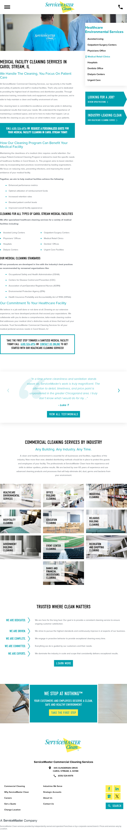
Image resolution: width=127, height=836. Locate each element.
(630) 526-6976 (19, 128)
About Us (47, 798)
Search (114, 806)
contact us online (50, 344)
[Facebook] (109, 788)
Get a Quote (10, 804)
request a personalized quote (47, 128)
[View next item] (118, 390)
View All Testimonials (63, 414)
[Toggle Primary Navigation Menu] (7, 7)
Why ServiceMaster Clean (16, 792)
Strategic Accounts (52, 792)
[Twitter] (117, 796)
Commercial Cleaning (14, 786)
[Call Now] (120, 7)
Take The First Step (63, 712)
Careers (8, 798)
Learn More (63, 663)
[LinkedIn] (117, 788)
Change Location (12, 809)
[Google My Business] (109, 796)
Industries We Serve (52, 786)
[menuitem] (107, 39)
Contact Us (48, 804)
